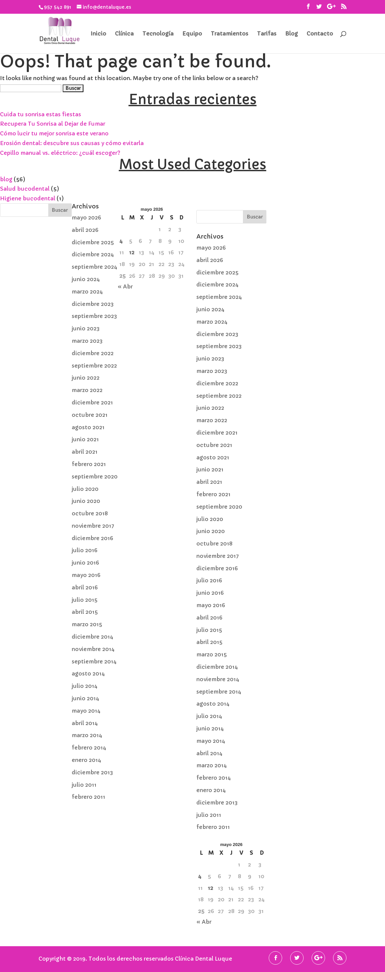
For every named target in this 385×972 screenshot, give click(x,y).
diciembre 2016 (92, 538)
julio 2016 (85, 550)
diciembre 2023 (93, 304)
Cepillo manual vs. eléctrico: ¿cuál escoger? (60, 152)
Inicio (98, 34)
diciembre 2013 (92, 772)
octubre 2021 (90, 414)
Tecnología (158, 34)
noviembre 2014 (93, 649)
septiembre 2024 (94, 266)
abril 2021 (85, 451)
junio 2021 (85, 439)
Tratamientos (229, 34)
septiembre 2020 (95, 476)
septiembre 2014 (94, 661)
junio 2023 (86, 328)
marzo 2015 (87, 624)
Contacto (320, 34)
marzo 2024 (87, 291)
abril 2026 (85, 229)
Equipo (192, 34)
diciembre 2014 (92, 636)
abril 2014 (85, 723)
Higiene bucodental (27, 198)
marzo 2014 (87, 735)
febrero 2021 (89, 464)
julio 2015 (85, 599)
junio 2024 (86, 279)
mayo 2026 (86, 217)
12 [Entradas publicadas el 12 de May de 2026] (131, 252)
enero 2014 (86, 760)
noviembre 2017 (93, 525)
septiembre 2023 (94, 316)
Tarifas (266, 34)
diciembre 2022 (93, 353)
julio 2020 (85, 488)
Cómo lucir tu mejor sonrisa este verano (54, 133)
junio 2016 (85, 562)
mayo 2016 (86, 575)
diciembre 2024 (93, 254)
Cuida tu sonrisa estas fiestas (40, 114)
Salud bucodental (25, 188)
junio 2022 (86, 377)
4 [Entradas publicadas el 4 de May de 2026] (121, 241)
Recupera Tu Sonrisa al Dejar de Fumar (52, 123)
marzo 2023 (87, 340)
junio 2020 (86, 501)
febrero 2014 (89, 747)
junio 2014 (85, 698)
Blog (291, 34)
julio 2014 (85, 686)
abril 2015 (85, 611)
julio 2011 (84, 784)
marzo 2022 (87, 390)
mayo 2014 (86, 710)
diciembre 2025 (93, 242)
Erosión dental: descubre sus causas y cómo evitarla (72, 143)
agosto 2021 (88, 427)
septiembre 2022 (94, 365)
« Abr (125, 286)
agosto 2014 (88, 673)
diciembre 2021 (92, 402)
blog (6, 179)
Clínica (124, 34)
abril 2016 (85, 587)
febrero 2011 (88, 796)
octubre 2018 (90, 513)
